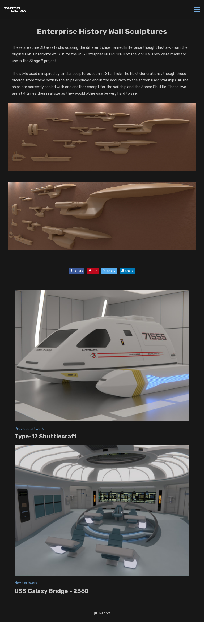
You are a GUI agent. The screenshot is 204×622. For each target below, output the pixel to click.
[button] (102, 613)
